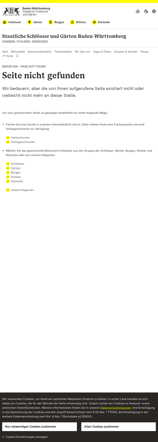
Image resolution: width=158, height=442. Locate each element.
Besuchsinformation (40, 51)
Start (5, 51)
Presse (144, 51)
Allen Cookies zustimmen (101, 426)
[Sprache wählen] (154, 11)
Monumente (18, 51)
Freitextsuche (22, 137)
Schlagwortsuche (23, 142)
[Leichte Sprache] (137, 11)
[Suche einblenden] (17, 56)
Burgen (16, 172)
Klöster (16, 177)
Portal (7, 56)
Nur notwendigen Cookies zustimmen (30, 426)
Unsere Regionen (22, 190)
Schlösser (17, 163)
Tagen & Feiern (102, 51)
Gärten (15, 168)
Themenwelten (63, 51)
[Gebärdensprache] (146, 11)
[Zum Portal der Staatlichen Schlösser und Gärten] (26, 11)
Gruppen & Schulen (125, 51)
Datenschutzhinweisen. (116, 407)
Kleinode (17, 181)
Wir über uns (82, 51)
